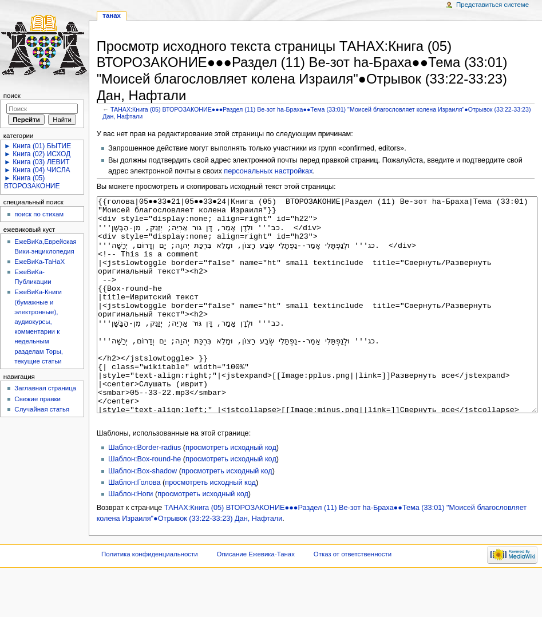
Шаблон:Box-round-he (144, 502)
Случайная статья (41, 409)
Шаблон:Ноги (130, 537)
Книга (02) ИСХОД (41, 154)
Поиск (12, 95)
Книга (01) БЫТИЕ (42, 146)
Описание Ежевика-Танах (256, 597)
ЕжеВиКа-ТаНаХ (39, 261)
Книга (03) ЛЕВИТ (41, 162)
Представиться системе (492, 4)
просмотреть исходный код (230, 491)
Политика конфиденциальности (149, 597)
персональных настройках (268, 171)
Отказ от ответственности (352, 597)
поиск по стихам (39, 214)
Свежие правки (37, 398)
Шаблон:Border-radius (144, 491)
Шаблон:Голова (134, 525)
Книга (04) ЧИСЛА (41, 170)
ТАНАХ (111, 15)
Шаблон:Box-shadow (142, 514)
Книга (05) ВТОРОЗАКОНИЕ (32, 182)
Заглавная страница (45, 388)
